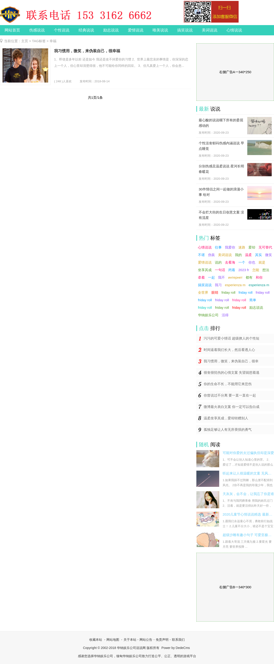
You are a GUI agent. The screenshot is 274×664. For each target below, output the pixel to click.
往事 (218, 247)
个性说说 (61, 30)
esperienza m (235, 285)
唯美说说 (160, 30)
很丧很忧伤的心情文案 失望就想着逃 (231, 372)
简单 (252, 300)
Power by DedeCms (175, 648)
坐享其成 (205, 270)
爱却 (251, 247)
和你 (259, 277)
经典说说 (86, 30)
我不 (221, 277)
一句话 (220, 270)
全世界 (203, 292)
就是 (261, 262)
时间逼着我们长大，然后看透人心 (229, 350)
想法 (265, 270)
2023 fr (243, 270)
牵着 (201, 277)
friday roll (228, 292)
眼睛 (214, 292)
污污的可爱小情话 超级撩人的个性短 (231, 338)
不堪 (201, 255)
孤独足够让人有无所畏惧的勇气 (228, 429)
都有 (249, 277)
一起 (211, 277)
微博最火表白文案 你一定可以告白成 (231, 407)
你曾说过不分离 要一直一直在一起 (230, 395)
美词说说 (209, 30)
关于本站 (130, 639)
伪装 (211, 255)
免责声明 (162, 639)
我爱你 (230, 247)
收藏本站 (95, 639)
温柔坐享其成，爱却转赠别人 (226, 418)
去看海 (230, 262)
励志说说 (111, 30)
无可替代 (265, 247)
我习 (218, 285)
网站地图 (112, 639)
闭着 (231, 270)
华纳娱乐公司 (208, 315)
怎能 (255, 270)
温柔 (248, 255)
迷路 (241, 247)
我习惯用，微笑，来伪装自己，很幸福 (87, 51)
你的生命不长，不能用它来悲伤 (228, 384)
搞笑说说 (185, 30)
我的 (238, 255)
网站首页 (12, 30)
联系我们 (178, 639)
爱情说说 (135, 30)
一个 (241, 262)
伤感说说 (37, 30)
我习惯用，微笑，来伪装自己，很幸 (231, 361)
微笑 (268, 255)
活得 (225, 315)
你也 (251, 262)
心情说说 (234, 30)
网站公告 (146, 639)
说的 (218, 262)
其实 (258, 255)
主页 (24, 41)
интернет (235, 277)
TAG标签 (39, 41)
